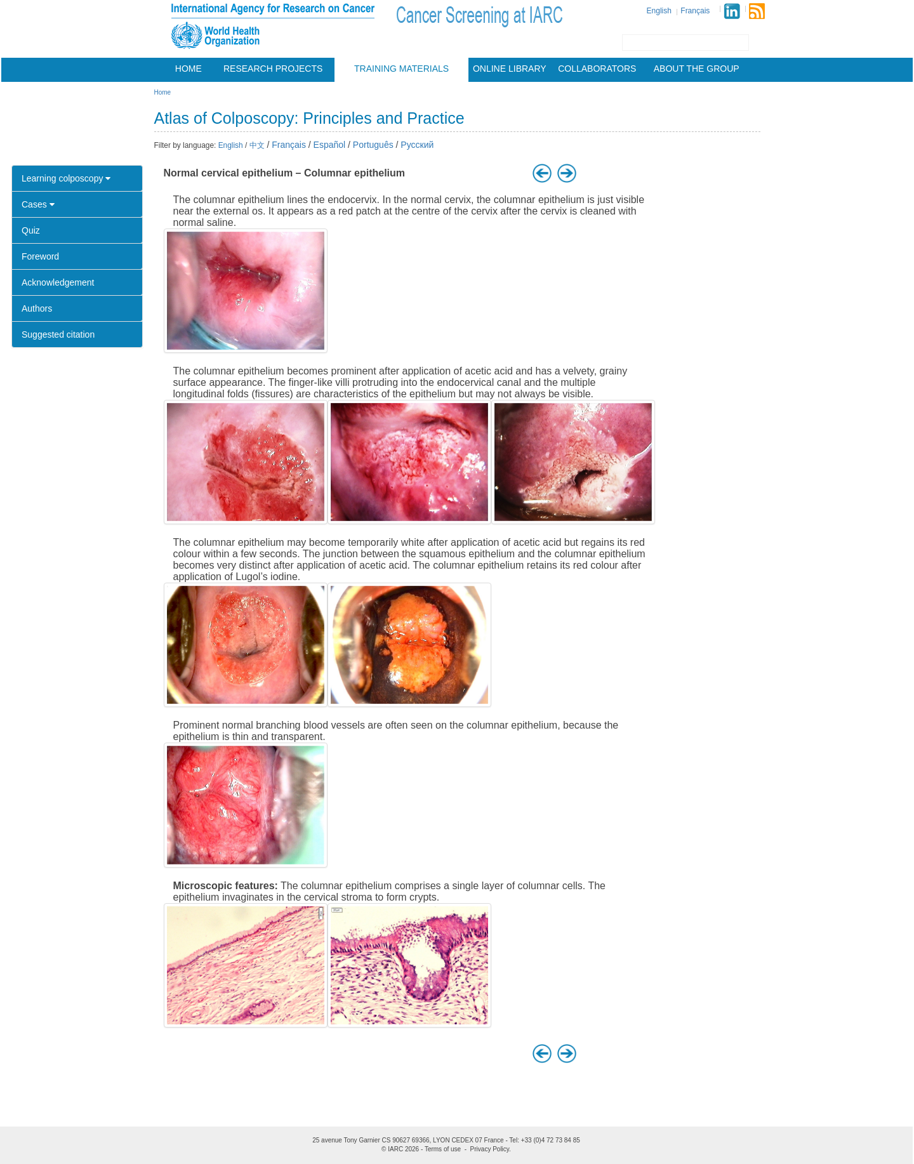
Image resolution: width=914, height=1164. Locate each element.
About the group (696, 68)
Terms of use (443, 1149)
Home (188, 68)
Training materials (401, 68)
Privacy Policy (490, 1149)
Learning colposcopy (66, 178)
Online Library (509, 68)
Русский (417, 145)
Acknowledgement (58, 282)
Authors (37, 308)
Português (373, 145)
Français (695, 10)
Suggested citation (58, 334)
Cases (38, 204)
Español (330, 145)
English (659, 10)
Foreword (40, 256)
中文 (257, 145)
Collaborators (597, 68)
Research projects (272, 68)
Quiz (31, 230)
